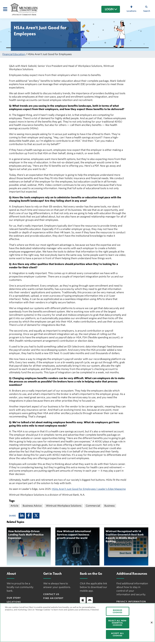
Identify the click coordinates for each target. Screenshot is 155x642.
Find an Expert (53, 598)
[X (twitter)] (36, 516)
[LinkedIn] (22, 516)
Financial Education (13, 54)
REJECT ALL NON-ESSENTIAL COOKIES (117, 622)
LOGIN (111, 9)
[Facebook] (29, 516)
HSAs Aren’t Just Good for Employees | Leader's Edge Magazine (89, 489)
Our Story (14, 598)
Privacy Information (131, 601)
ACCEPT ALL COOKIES (117, 634)
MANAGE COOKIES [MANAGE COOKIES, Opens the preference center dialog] (117, 611)
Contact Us (51, 594)
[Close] (151, 622)
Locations (14, 602)
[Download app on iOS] (83, 600)
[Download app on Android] (90, 600)
